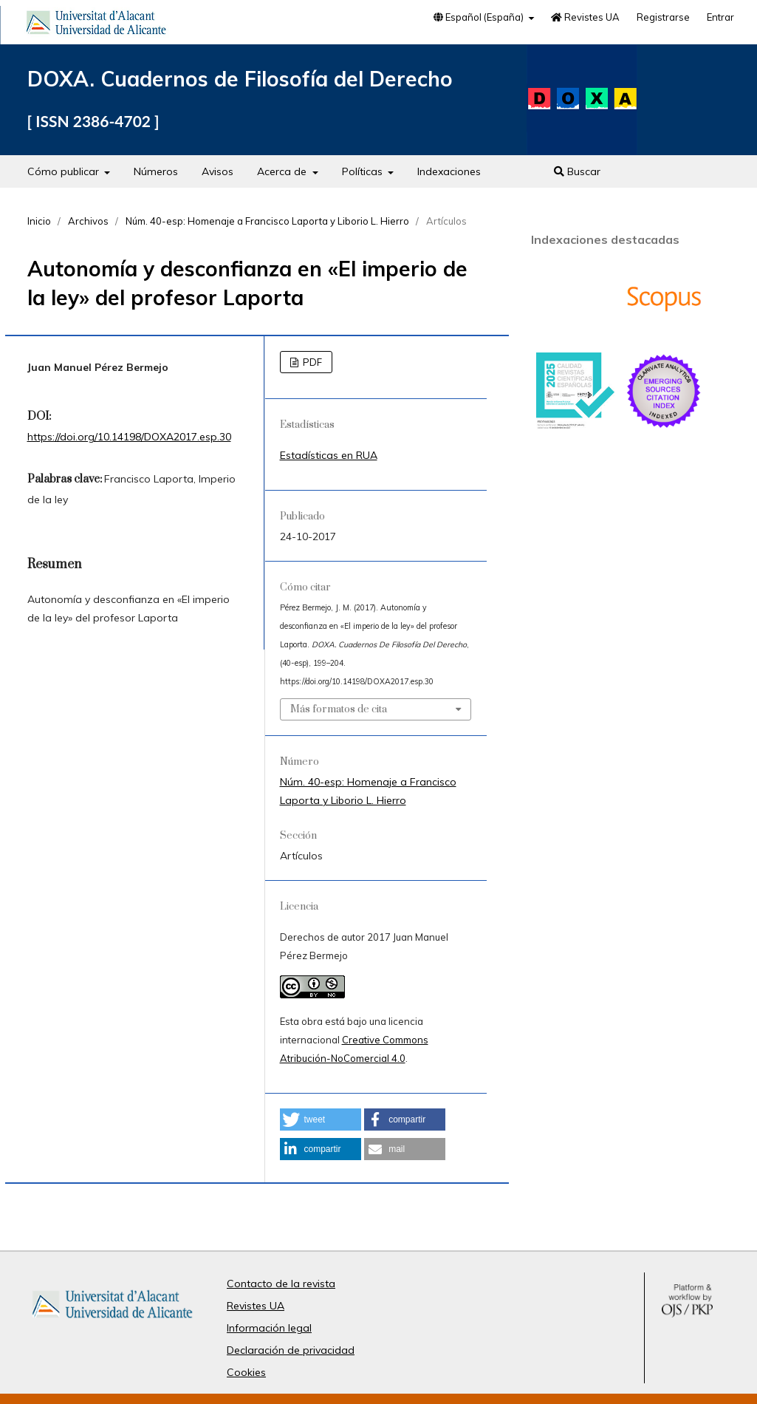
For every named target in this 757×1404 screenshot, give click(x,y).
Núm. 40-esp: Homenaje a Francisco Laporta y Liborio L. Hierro (267, 221)
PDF (311, 362)
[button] (320, 1119)
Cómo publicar (64, 171)
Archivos (88, 221)
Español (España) (480, 17)
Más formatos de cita (338, 709)
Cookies (246, 1372)
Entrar (720, 17)
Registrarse (663, 17)
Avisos (217, 171)
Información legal (269, 1328)
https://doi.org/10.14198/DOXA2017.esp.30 (129, 436)
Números (156, 171)
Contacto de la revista (281, 1283)
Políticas (364, 171)
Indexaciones (449, 171)
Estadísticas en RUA (328, 455)
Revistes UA (585, 17)
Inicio (39, 221)
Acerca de (283, 171)
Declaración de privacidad (290, 1350)
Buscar (577, 171)
